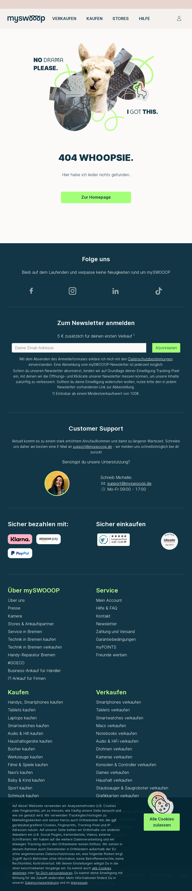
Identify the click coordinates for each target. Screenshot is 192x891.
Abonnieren (166, 347)
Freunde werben (111, 654)
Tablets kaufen (22, 709)
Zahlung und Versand (115, 631)
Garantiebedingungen (116, 639)
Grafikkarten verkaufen (117, 795)
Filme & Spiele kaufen (28, 764)
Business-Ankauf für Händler (34, 670)
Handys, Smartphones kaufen (35, 702)
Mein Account (109, 600)
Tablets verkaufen (113, 709)
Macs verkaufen (111, 725)
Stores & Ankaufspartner (31, 623)
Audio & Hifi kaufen (25, 733)
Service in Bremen (25, 631)
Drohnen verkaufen (114, 748)
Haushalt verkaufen (114, 780)
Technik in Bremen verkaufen (35, 647)
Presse (14, 608)
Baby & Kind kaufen (26, 780)
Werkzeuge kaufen (25, 756)
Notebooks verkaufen (116, 733)
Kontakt (103, 616)
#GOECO (16, 662)
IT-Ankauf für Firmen (27, 678)
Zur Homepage (96, 197)
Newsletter (106, 623)
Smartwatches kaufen (28, 725)
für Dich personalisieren (54, 873)
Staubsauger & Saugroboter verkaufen (132, 787)
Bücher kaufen (21, 748)
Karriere (15, 616)
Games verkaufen (112, 772)
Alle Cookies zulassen (162, 821)
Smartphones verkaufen (118, 702)
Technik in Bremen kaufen (32, 639)
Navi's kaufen (20, 772)
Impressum (79, 882)
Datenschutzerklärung (42, 882)
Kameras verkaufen (114, 756)
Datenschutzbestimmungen (150, 359)
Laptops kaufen (22, 717)
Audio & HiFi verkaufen (117, 741)
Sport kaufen (20, 787)
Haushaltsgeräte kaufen (30, 741)
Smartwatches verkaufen (119, 717)
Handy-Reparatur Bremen (31, 654)
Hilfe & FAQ (106, 608)
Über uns (16, 600)
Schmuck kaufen (23, 795)
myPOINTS (106, 647)
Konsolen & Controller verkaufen (126, 764)
